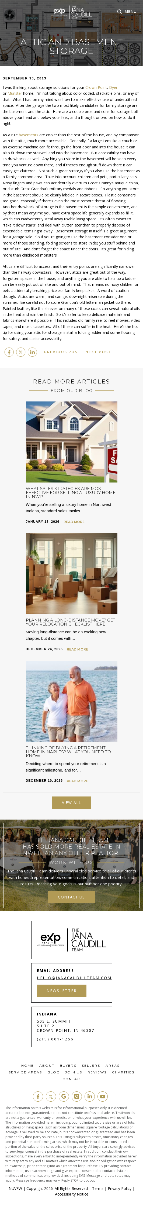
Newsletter (62, 990)
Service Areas (25, 1072)
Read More (74, 522)
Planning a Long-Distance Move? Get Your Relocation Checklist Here (70, 622)
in (90, 1096)
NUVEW (15, 1188)
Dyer (113, 87)
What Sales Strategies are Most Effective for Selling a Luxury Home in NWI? (71, 492)
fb (38, 1096)
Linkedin (32, 352)
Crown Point (96, 87)
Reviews (97, 1072)
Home (27, 1065)
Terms (97, 1188)
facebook (9, 352)
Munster (15, 93)
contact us (71, 897)
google (64, 1096)
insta (77, 1096)
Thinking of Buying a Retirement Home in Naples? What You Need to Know (68, 751)
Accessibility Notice (71, 1194)
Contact (72, 1079)
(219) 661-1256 (55, 1039)
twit (51, 1096)
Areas (113, 1065)
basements (28, 134)
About (46, 1065)
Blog (54, 1072)
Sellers (91, 1065)
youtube (102, 1096)
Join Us (73, 1072)
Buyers (68, 1065)
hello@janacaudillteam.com (74, 978)
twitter (20, 352)
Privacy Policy (119, 1188)
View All (71, 802)
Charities (123, 1072)
